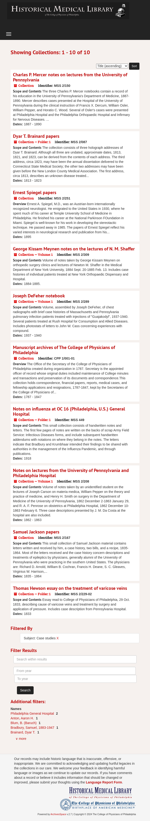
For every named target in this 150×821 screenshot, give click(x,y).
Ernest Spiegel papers (34, 192)
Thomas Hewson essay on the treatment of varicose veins (70, 588)
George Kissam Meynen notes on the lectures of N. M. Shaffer (74, 249)
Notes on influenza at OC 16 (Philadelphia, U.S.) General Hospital (69, 411)
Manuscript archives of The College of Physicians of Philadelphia (64, 350)
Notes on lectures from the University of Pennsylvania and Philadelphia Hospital (71, 473)
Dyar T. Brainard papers (36, 136)
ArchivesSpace (58, 814)
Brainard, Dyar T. (23, 732)
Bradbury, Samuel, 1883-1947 (33, 727)
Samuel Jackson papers (36, 532)
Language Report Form (104, 782)
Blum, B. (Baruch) (24, 723)
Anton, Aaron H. (23, 718)
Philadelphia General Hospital (33, 713)
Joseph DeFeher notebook (39, 296)
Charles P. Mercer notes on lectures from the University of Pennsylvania (70, 77)
